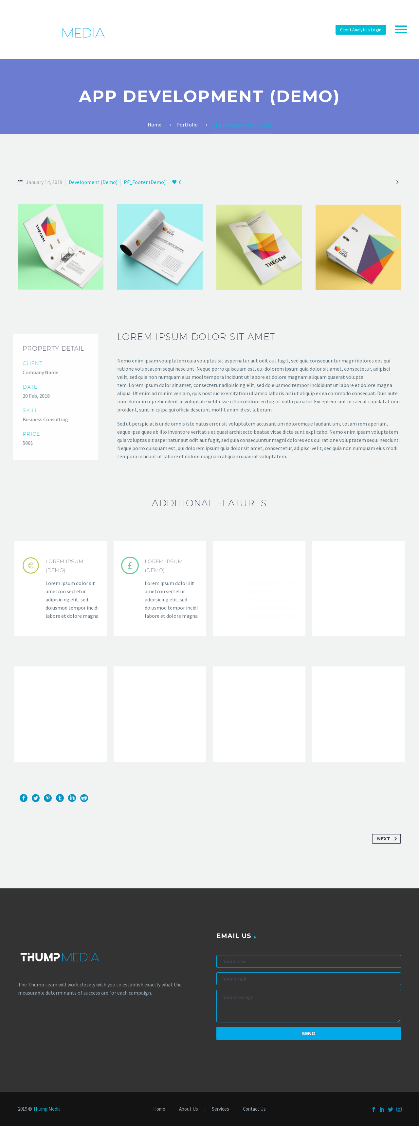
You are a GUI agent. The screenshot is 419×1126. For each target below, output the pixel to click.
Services (220, 1109)
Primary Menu (401, 29)
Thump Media (47, 1109)
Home (159, 1109)
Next (388, 838)
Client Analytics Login (360, 30)
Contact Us (254, 1109)
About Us (188, 1109)
